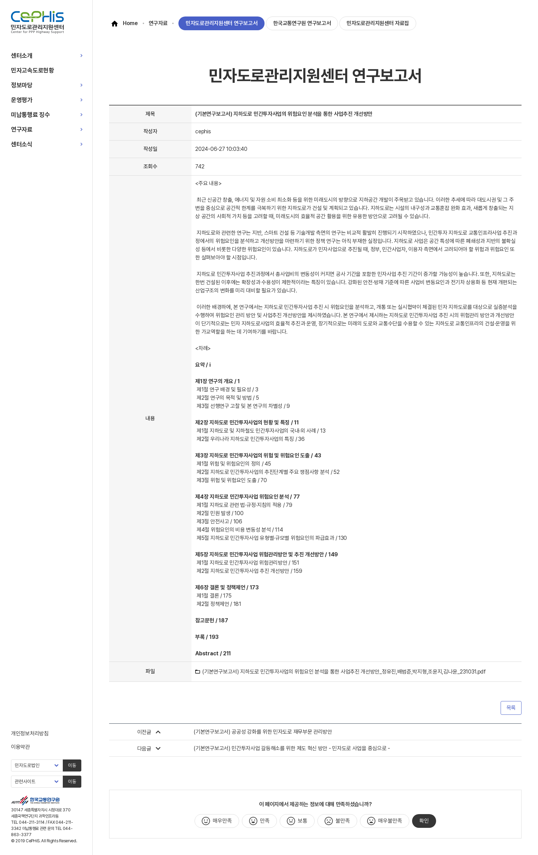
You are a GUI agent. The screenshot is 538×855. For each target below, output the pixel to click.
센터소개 (22, 55)
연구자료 (22, 129)
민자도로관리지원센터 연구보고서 (221, 23)
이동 (72, 765)
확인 (424, 821)
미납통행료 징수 (30, 114)
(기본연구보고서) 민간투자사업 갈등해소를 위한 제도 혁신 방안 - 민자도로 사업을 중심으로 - (292, 748)
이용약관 (20, 747)
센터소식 (22, 144)
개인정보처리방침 (30, 733)
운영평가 (22, 99)
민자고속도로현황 (32, 70)
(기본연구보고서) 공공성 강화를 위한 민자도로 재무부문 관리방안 (263, 732)
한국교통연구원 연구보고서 (302, 23)
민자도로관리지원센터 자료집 (378, 23)
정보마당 (22, 85)
